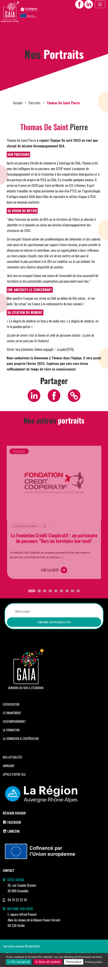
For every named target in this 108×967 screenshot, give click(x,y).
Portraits (34, 110)
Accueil (17, 110)
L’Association (11, 711)
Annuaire (8, 773)
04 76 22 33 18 (17, 907)
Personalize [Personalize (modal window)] (73, 961)
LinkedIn (11, 838)
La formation (11, 737)
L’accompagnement (14, 728)
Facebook (12, 829)
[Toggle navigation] (100, 4)
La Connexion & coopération (21, 745)
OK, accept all (19, 961)
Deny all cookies (47, 961)
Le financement (12, 720)
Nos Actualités (12, 764)
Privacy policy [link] (93, 961)
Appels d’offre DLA (14, 781)
